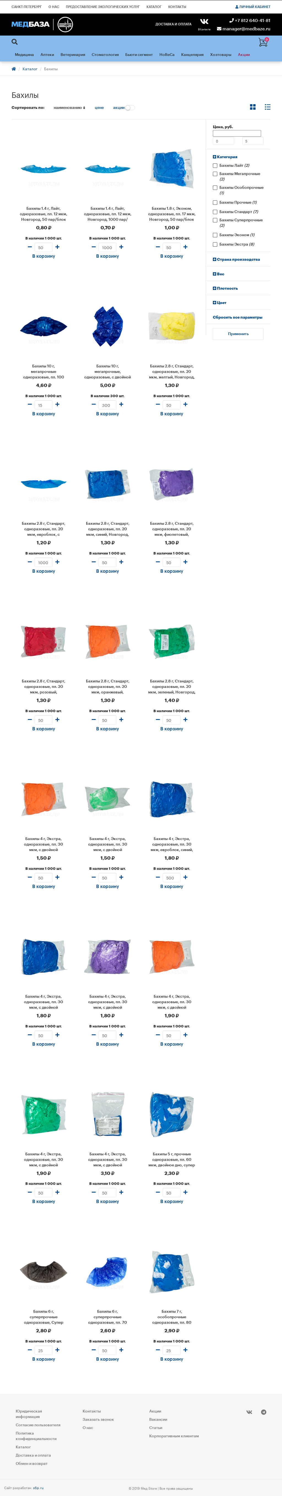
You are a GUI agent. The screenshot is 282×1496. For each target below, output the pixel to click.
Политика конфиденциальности (36, 1436)
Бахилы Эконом (236, 235)
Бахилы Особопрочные (241, 190)
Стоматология (105, 55)
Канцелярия (192, 55)
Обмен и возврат (32, 1464)
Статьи (155, 1428)
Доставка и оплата (173, 24)
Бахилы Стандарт (238, 212)
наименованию (69, 108)
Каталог (154, 7)
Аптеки (47, 55)
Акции (244, 55)
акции (124, 107)
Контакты (177, 7)
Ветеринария (73, 55)
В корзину (43, 256)
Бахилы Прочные (238, 203)
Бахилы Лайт (234, 166)
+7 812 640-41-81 (249, 20)
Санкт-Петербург (27, 7)
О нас (53, 7)
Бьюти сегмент (139, 55)
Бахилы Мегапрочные (239, 176)
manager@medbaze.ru (243, 29)
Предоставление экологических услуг (103, 7)
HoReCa (167, 55)
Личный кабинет (252, 7)
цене (99, 108)
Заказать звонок (98, 1420)
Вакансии (158, 1420)
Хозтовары (220, 55)
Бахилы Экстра (236, 244)
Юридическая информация (29, 1414)
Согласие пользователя (38, 1425)
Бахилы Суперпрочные (241, 223)
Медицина (24, 55)
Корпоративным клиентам (174, 1436)
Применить (238, 334)
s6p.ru (38, 1487)
